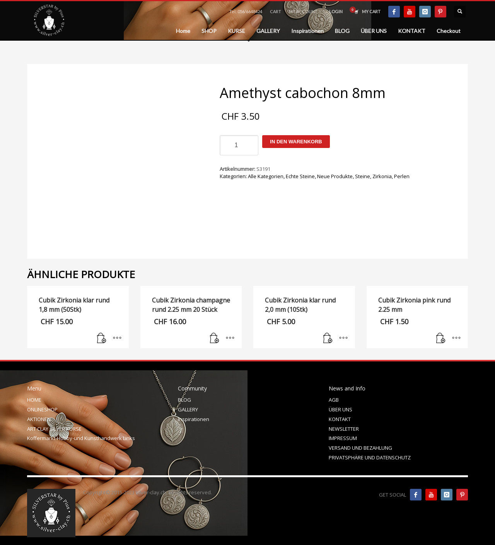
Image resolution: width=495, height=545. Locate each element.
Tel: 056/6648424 (245, 11)
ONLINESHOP (42, 409)
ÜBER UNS (340, 409)
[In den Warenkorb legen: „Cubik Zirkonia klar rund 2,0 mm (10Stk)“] (328, 338)
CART (275, 11)
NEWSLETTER (344, 428)
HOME (34, 399)
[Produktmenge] (239, 145)
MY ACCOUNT (303, 11)
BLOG (184, 399)
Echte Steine (300, 176)
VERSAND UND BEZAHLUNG (360, 447)
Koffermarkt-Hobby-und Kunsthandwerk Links (81, 438)
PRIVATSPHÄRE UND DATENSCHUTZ (370, 457)
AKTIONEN (39, 419)
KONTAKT (340, 419)
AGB (334, 399)
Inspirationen (193, 419)
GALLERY (188, 409)
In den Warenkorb (296, 141)
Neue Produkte (335, 176)
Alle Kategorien (265, 176)
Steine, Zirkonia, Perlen (382, 176)
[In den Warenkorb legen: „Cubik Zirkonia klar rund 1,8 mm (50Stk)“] (101, 338)
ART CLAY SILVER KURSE (54, 428)
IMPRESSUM (343, 438)
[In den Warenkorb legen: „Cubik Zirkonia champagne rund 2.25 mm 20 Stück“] (214, 338)
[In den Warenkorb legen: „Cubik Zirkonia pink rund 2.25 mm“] (441, 338)
